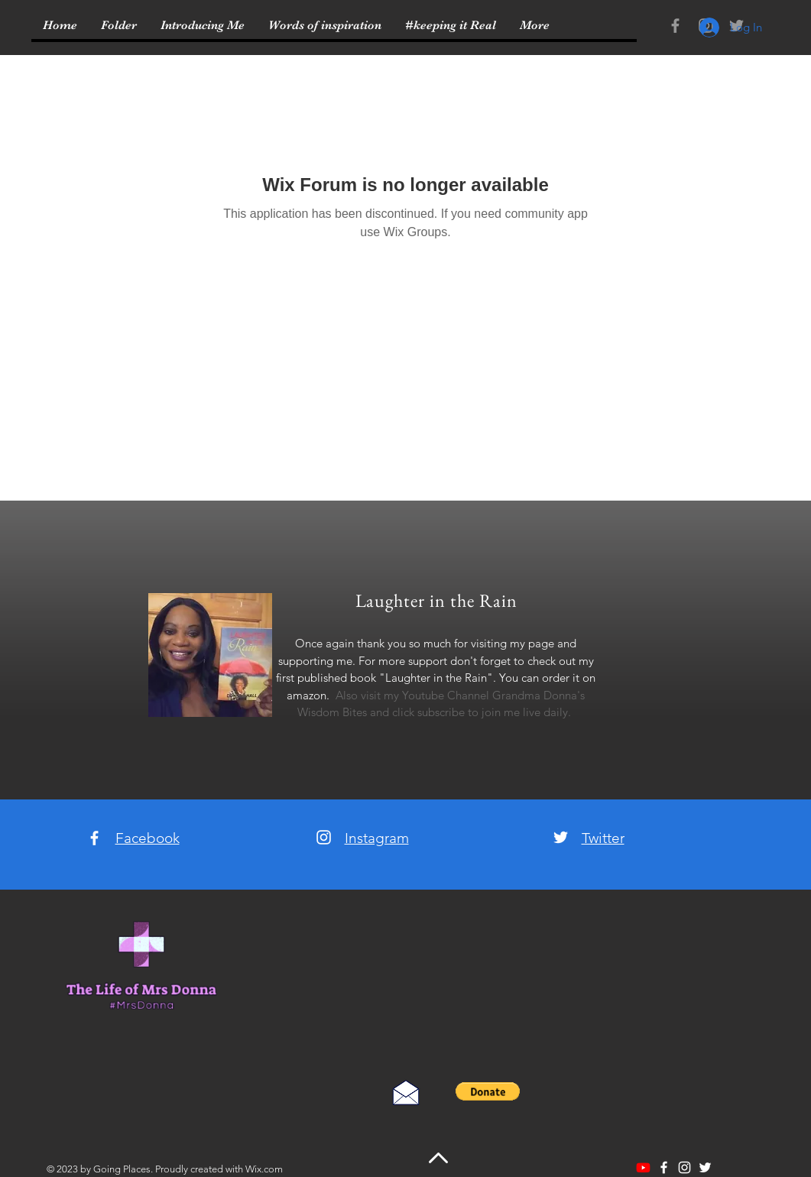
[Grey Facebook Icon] (675, 25)
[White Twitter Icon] (560, 837)
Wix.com (264, 1169)
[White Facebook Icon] (94, 838)
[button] (488, 1091)
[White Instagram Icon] (323, 837)
